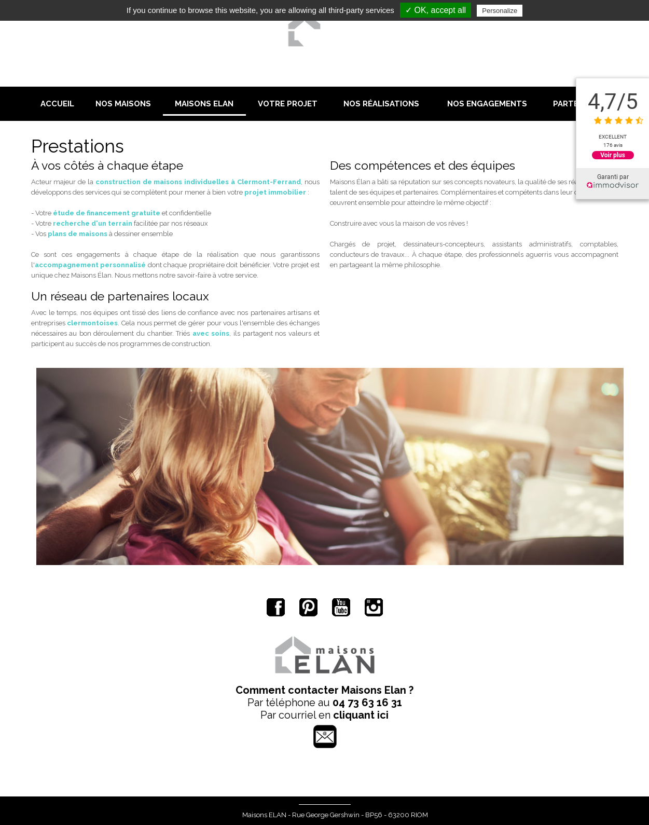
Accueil (57, 103)
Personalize (499, 11)
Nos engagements (487, 103)
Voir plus (613, 155)
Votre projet (287, 103)
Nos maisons (123, 103)
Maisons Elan (204, 103)
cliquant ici (361, 715)
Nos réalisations (381, 103)
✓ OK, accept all (435, 10)
